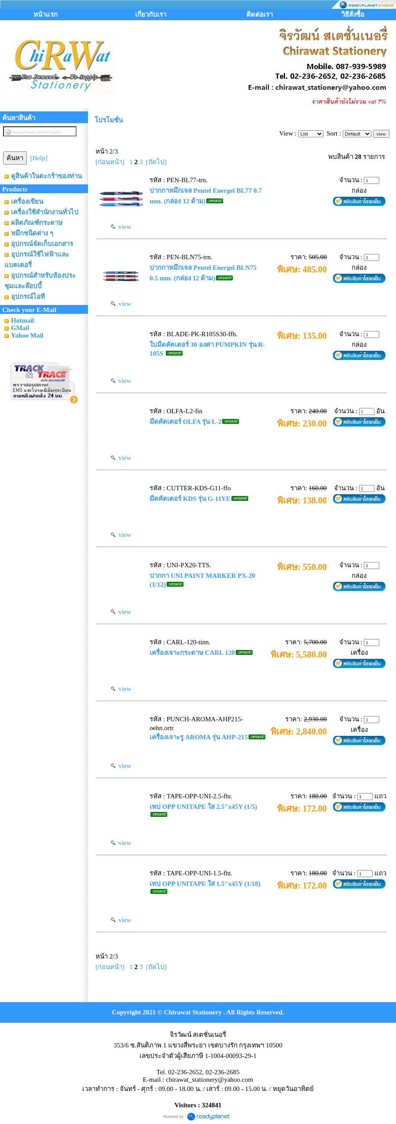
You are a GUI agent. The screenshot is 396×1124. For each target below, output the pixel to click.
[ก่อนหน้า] (110, 161)
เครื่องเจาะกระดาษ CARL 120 (192, 652)
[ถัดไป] (156, 161)
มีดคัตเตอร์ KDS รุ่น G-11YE (190, 498)
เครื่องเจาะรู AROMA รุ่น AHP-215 (199, 737)
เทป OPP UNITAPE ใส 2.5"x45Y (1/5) (203, 806)
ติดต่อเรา (259, 14)
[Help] (39, 158)
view (121, 226)
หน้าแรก (45, 14)
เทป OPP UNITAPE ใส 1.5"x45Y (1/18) (205, 883)
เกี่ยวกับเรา (150, 14)
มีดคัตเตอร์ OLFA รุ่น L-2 (185, 421)
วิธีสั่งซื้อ (352, 14)
